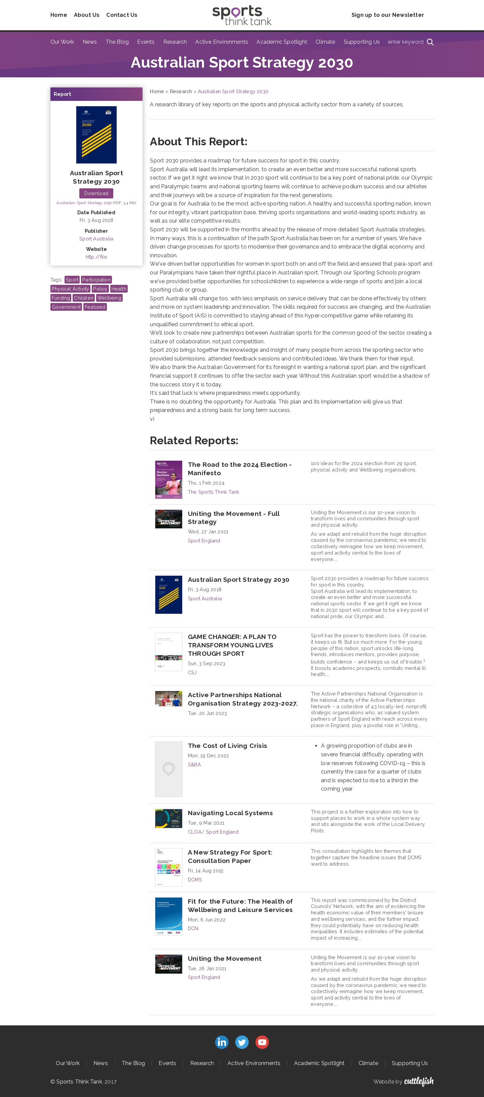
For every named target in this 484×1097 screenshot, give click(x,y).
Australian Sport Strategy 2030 (84, 202)
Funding (61, 298)
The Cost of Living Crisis (227, 745)
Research (175, 42)
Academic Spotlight (281, 42)
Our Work (62, 42)
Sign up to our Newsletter (388, 15)
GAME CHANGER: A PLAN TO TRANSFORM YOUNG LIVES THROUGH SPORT (232, 645)
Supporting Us (362, 42)
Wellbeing (109, 298)
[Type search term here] (409, 42)
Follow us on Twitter (242, 1042)
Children (83, 298)
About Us (87, 15)
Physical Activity (70, 289)
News (90, 42)
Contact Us (121, 15)
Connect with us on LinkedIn (222, 1042)
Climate (325, 42)
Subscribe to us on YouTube (262, 1042)
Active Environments (221, 42)
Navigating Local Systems (230, 813)
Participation (96, 279)
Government (66, 307)
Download (96, 193)
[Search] (430, 42)
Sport (72, 279)
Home (58, 15)
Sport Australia (96, 238)
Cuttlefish (419, 1082)
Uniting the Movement (224, 958)
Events (146, 42)
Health (119, 289)
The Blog (117, 42)
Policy (100, 289)
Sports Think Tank (79, 1082)
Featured (95, 307)
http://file (96, 257)
